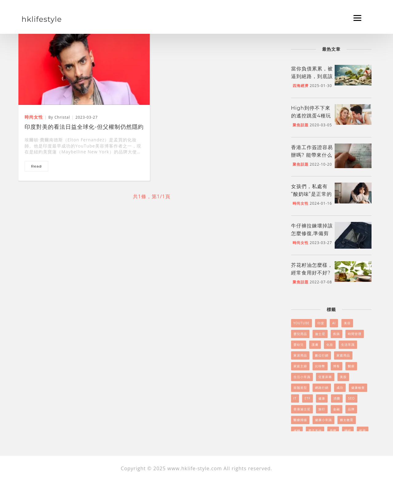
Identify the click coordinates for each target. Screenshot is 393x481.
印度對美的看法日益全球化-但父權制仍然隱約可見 (84, 128)
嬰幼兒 (299, 344)
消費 (336, 398)
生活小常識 (302, 377)
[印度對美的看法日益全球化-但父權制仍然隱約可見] (84, 67)
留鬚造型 (300, 387)
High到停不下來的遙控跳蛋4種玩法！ (311, 115)
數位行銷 (322, 355)
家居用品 (300, 355)
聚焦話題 (301, 125)
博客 (336, 366)
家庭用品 (343, 355)
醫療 (351, 366)
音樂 (333, 430)
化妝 (329, 344)
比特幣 (320, 366)
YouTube (301, 323)
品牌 (351, 409)
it (295, 398)
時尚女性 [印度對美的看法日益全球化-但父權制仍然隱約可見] (34, 117)
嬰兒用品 (300, 334)
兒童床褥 (325, 377)
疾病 (336, 334)
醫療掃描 (300, 420)
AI (334, 323)
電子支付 (315, 430)
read (36, 166)
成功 (340, 387)
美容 (347, 323)
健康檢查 (358, 387)
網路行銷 (322, 387)
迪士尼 (320, 334)
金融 (336, 409)
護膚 (315, 344)
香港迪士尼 (302, 409)
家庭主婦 (300, 366)
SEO (351, 398)
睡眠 (347, 430)
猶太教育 (346, 420)
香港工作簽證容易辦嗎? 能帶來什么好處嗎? (312, 155)
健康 (321, 398)
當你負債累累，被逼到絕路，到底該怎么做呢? (312, 76)
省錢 (297, 430)
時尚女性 (301, 203)
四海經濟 (301, 85)
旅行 (321, 409)
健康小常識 (323, 420)
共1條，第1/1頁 (151, 196)
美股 (343, 377)
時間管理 (354, 334)
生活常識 (348, 344)
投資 (362, 430)
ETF (307, 398)
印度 (320, 323)
